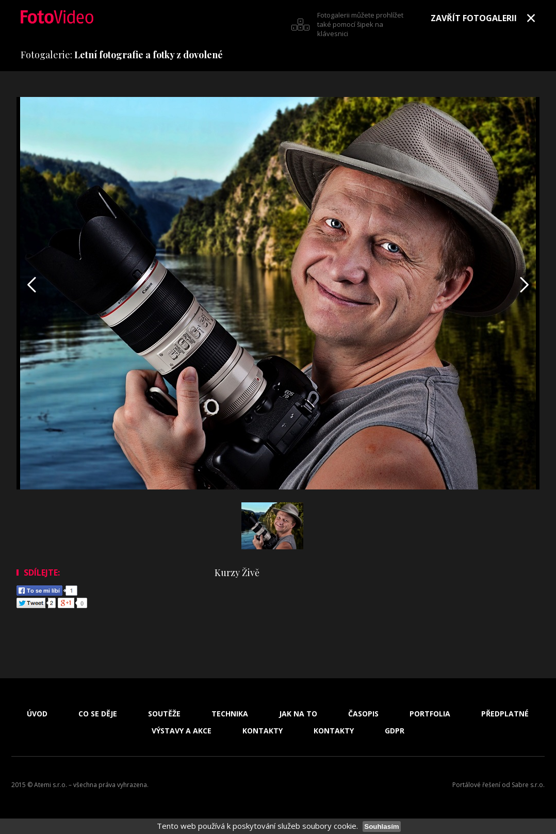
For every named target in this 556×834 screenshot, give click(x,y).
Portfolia (430, 713)
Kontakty (262, 730)
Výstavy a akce (181, 730)
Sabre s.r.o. (528, 784)
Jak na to (298, 713)
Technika (229, 713)
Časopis (363, 713)
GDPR (394, 730)
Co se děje (97, 713)
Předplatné (505, 713)
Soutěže (164, 713)
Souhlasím (381, 826)
